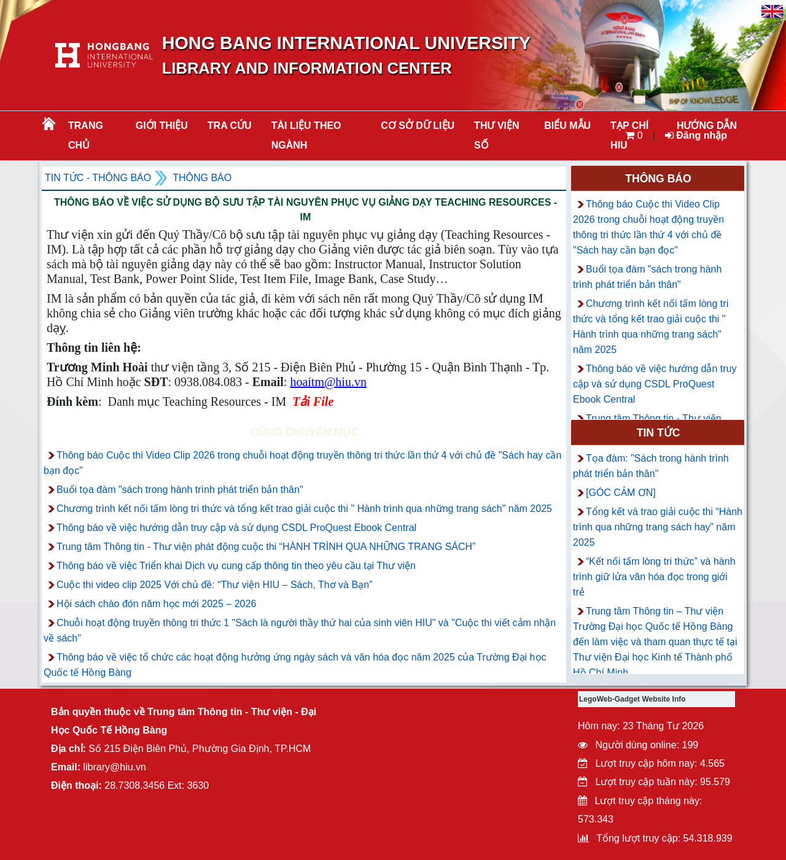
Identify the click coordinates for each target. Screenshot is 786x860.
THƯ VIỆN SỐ (496, 135)
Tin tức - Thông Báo (98, 177)
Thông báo (202, 177)
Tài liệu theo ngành (306, 135)
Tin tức (658, 433)
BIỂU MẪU (567, 125)
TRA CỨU (230, 125)
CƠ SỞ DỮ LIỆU (417, 125)
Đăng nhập (696, 135)
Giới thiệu (162, 125)
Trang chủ (85, 135)
